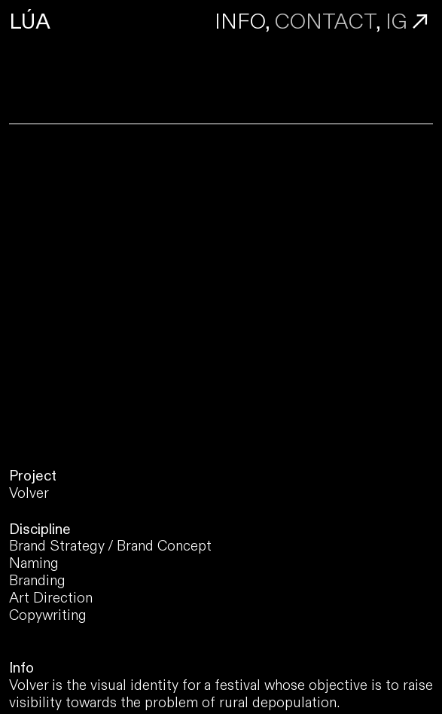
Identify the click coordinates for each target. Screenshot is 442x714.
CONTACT (325, 22)
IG (396, 22)
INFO (240, 22)
